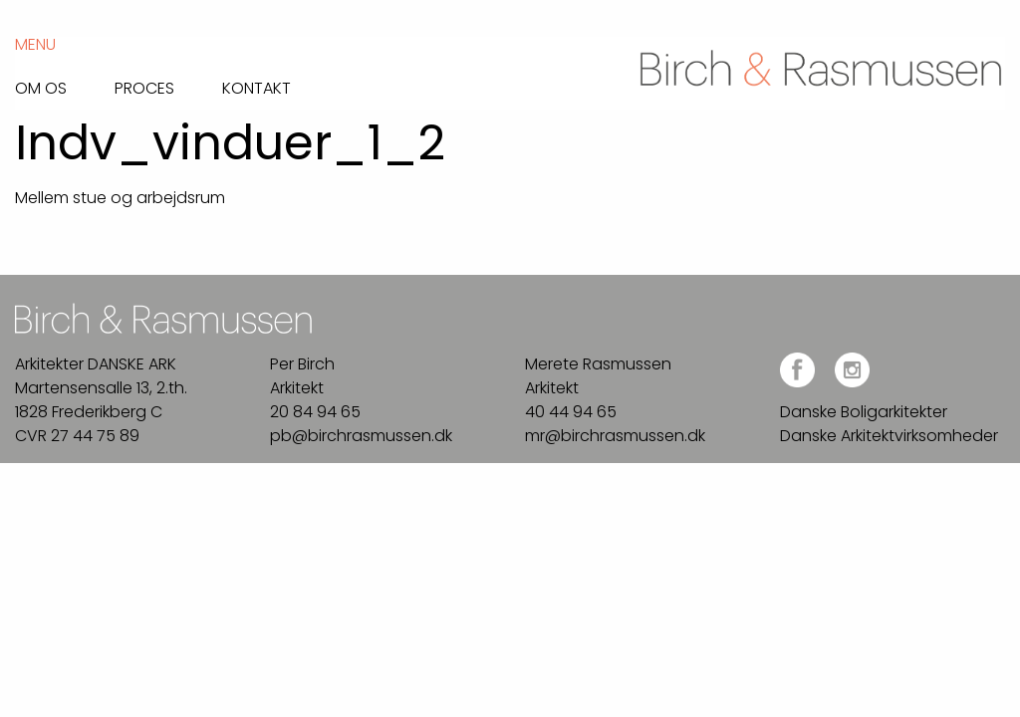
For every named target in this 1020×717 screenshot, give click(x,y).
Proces (144, 87)
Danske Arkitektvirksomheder (889, 435)
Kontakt (256, 87)
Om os (41, 87)
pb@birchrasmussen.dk (361, 435)
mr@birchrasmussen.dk (615, 435)
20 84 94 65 (315, 411)
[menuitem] (65, 83)
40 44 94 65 (571, 411)
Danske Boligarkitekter (863, 411)
